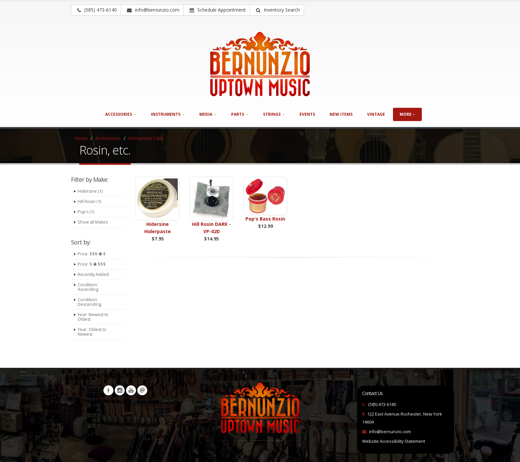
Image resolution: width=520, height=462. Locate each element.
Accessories (108, 138)
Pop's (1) (86, 212)
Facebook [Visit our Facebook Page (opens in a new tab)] (108, 390)
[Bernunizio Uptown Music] (260, 64)
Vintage (376, 114)
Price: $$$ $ (92, 254)
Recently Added (93, 274)
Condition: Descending (89, 302)
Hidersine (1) (90, 191)
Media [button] (208, 114)
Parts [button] (239, 114)
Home (81, 138)
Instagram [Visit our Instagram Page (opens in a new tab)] (120, 390)
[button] (277, 10)
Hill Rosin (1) (89, 201)
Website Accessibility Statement (393, 441)
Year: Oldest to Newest (92, 332)
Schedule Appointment (218, 10)
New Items (341, 114)
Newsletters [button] (142, 390)
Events (307, 114)
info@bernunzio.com (390, 431)
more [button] (407, 114)
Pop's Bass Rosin (265, 219)
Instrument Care (145, 138)
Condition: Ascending (88, 287)
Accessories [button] (120, 114)
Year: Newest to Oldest (93, 317)
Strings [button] (274, 114)
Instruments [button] (168, 114)
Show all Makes (93, 222)
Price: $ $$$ (92, 264)
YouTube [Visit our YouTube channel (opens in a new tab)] (131, 390)
